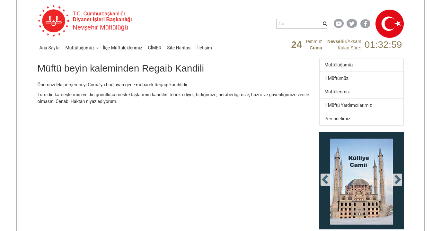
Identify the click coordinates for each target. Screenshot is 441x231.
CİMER (155, 47)
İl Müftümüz (336, 78)
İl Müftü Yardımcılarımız (348, 105)
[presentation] (326, 180)
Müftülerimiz (337, 91)
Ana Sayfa (50, 47)
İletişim (204, 47)
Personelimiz (337, 118)
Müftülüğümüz (79, 47)
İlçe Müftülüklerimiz (122, 47)
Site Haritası (179, 47)
